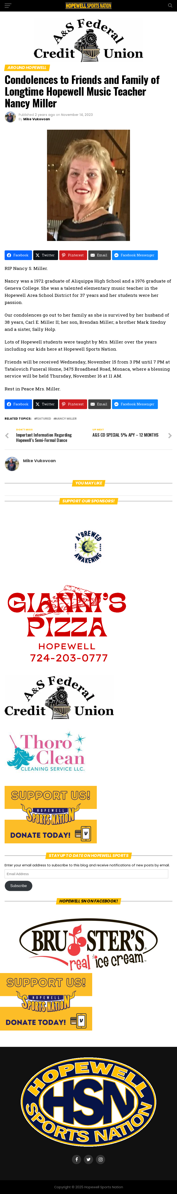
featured (43, 418)
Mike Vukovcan (36, 119)
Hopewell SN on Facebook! (88, 901)
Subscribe (18, 886)
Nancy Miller (66, 418)
